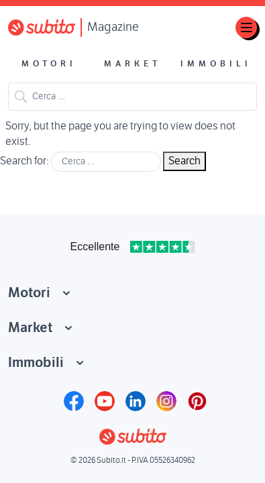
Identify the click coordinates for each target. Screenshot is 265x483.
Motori (48, 64)
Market (132, 64)
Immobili (216, 64)
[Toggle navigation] (246, 27)
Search (21, 97)
